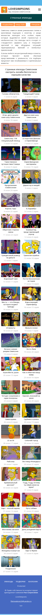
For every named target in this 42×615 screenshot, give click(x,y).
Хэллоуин (33, 581)
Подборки (20, 581)
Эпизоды (8, 581)
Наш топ (20, 24)
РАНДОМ (36, 24)
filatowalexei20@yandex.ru (21, 601)
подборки (7, 24)
